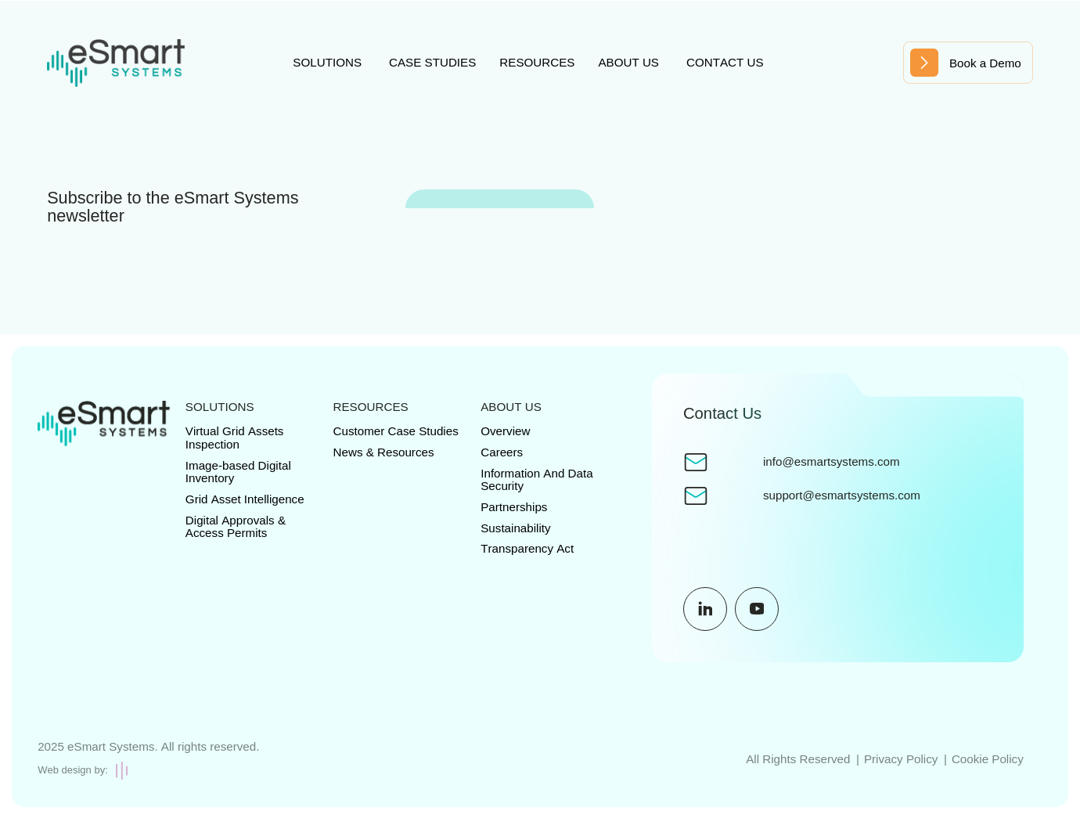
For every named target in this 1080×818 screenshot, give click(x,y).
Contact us (725, 62)
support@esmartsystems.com (841, 495)
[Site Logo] (116, 63)
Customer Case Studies (396, 431)
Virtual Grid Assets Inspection (234, 437)
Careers (502, 452)
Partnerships (514, 507)
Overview (505, 431)
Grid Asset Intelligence (244, 499)
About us (628, 62)
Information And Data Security (536, 480)
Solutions (327, 62)
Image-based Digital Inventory (238, 472)
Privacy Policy (901, 759)
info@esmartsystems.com (831, 462)
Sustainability (515, 528)
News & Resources (383, 452)
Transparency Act (527, 548)
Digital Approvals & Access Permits (235, 527)
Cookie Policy (988, 759)
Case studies (432, 62)
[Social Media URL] (705, 609)
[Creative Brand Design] (148, 771)
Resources (536, 62)
